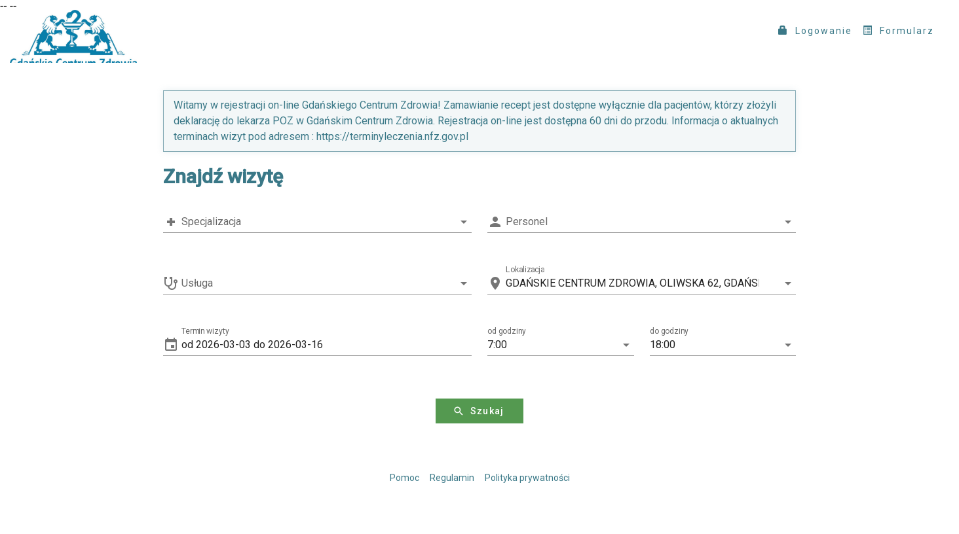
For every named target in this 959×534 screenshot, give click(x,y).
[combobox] (317, 221)
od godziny (506, 331)
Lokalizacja (525, 269)
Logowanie (815, 31)
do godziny (669, 331)
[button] (326, 344)
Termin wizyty (205, 331)
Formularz (898, 31)
